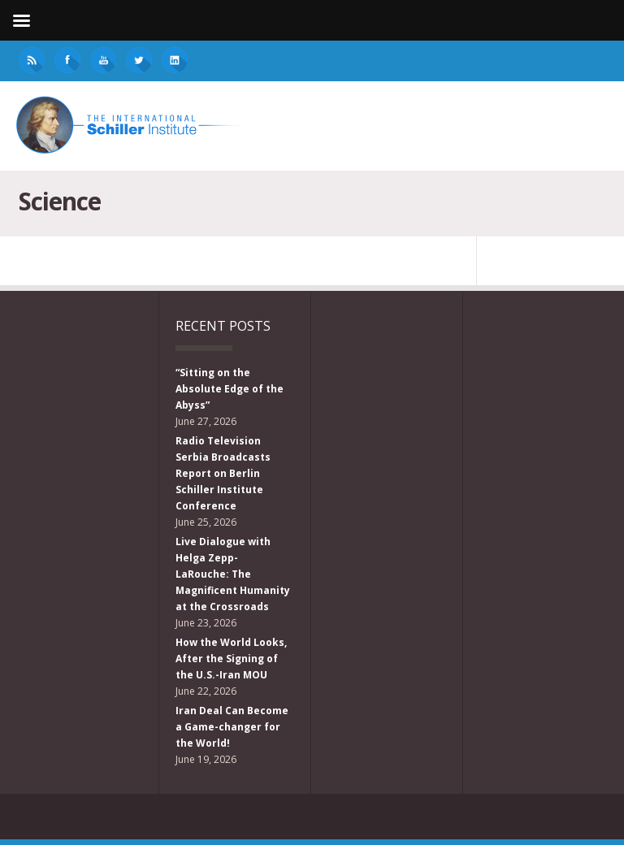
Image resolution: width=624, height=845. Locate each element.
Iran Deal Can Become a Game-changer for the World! (232, 727)
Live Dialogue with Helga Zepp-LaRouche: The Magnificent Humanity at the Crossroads (233, 574)
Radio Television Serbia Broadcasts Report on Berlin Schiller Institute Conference (223, 473)
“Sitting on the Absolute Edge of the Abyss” (230, 389)
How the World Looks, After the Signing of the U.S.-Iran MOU (231, 658)
